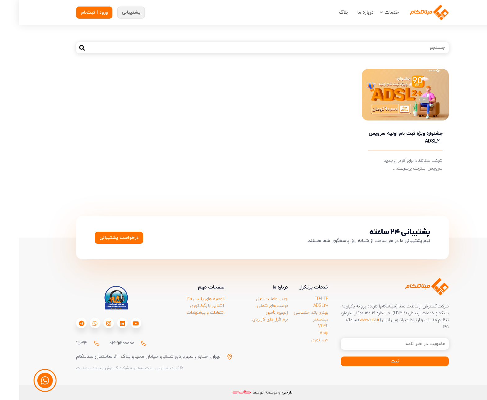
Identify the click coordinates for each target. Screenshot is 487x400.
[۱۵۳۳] (74, 343)
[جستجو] (243, 47)
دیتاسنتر (301, 319)
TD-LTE (302, 299)
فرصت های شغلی (253, 306)
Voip (305, 333)
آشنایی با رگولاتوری (188, 306)
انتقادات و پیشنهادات (186, 313)
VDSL (304, 326)
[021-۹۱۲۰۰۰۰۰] (121, 343)
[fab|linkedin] (103, 323)
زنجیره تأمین (258, 313)
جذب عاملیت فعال (253, 299)
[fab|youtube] (117, 323)
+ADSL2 (301, 306)
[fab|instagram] (89, 323)
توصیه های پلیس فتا (186, 299)
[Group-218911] (410, 12)
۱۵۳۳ (62, 343)
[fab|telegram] (62, 323)
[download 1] (96, 297)
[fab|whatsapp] (76, 323)
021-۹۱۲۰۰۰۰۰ (102, 343)
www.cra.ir (351, 320)
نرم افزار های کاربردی (251, 319)
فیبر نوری (300, 340)
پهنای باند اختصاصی (292, 313)
